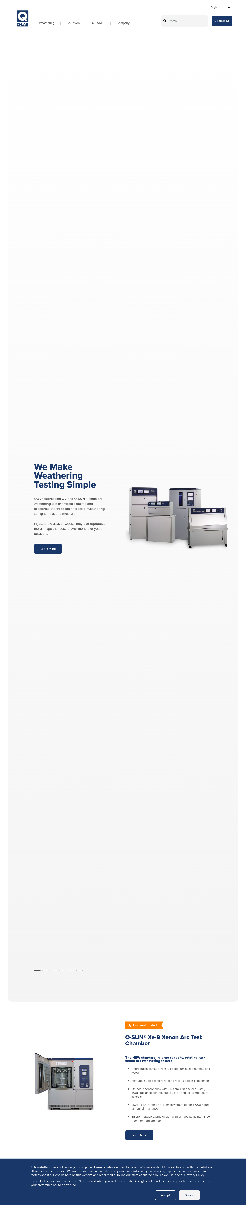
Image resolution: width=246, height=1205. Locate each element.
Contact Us (221, 21)
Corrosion (69, 23)
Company (119, 23)
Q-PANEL (94, 23)
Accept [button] (164, 1195)
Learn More (48, 549)
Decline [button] (189, 1195)
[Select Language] (220, 7)
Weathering (42, 23)
